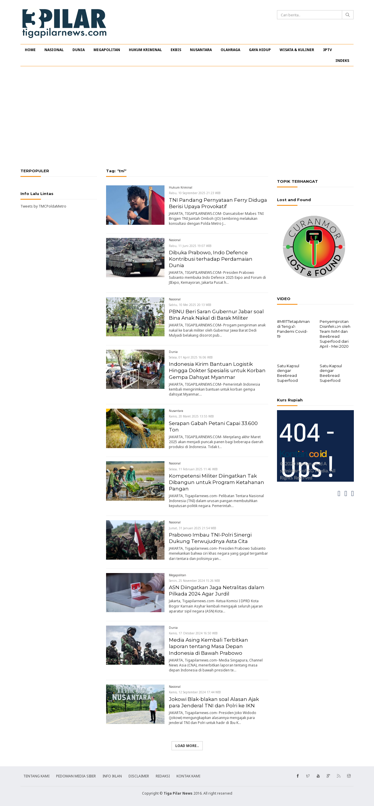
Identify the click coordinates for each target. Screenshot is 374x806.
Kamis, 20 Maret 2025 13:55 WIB (191, 416)
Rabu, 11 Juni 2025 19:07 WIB (190, 246)
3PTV (327, 49)
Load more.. (187, 745)
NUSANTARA (201, 49)
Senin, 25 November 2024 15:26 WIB (194, 581)
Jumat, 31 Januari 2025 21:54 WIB (192, 528)
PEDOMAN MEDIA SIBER (76, 776)
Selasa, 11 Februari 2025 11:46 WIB (193, 469)
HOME (30, 49)
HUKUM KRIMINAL (145, 49)
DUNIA (78, 49)
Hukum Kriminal (180, 187)
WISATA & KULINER (297, 49)
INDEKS (342, 60)
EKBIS (176, 49)
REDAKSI (163, 776)
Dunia (173, 352)
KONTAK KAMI (188, 776)
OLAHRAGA (230, 49)
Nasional (175, 240)
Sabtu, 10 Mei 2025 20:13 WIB (190, 305)
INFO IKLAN (112, 776)
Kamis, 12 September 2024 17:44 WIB (195, 692)
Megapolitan (177, 575)
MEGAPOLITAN (107, 49)
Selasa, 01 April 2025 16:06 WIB (191, 357)
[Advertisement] (187, 117)
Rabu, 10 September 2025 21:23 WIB (195, 193)
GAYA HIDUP (260, 49)
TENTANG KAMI (36, 776)
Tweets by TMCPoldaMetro (43, 206)
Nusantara (176, 411)
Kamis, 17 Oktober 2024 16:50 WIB (193, 633)
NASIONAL (54, 49)
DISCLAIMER (139, 776)
